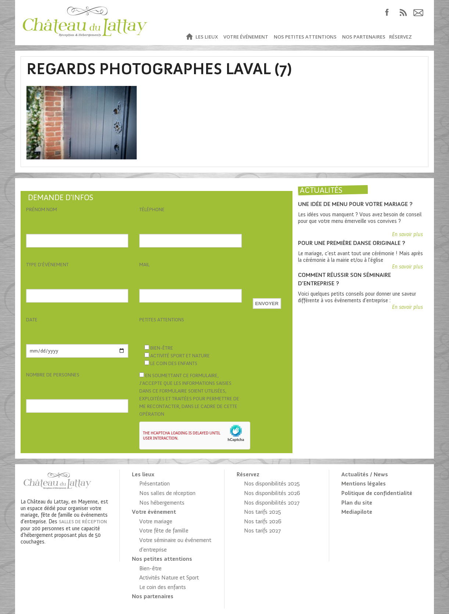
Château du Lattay (85, 23)
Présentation (154, 483)
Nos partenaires (363, 36)
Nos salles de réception (167, 493)
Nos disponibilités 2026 (272, 493)
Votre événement (245, 36)
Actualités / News (364, 474)
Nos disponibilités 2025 (272, 483)
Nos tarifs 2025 (262, 511)
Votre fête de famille (163, 530)
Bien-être (150, 568)
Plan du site (356, 502)
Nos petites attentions (305, 36)
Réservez (400, 36)
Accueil (189, 36)
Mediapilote (356, 511)
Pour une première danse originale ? (351, 242)
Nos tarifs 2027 (262, 530)
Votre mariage (155, 521)
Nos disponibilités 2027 (271, 502)
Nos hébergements (161, 502)
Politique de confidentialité (376, 493)
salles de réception (83, 521)
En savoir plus (407, 234)
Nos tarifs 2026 (262, 521)
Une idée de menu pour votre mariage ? (355, 204)
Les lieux (206, 36)
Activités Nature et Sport (169, 577)
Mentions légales (363, 483)
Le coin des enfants (162, 587)
